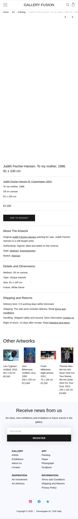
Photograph (48, 463)
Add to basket (19, 218)
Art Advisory (18, 483)
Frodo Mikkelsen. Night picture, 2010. (47, 373)
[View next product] (72, 17)
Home (6, 12)
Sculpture (47, 467)
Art (13, 12)
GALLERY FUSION (39, 5)
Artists (15, 455)
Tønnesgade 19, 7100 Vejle (49, 511)
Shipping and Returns (53, 483)
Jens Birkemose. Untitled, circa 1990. (29, 373)
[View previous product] (65, 17)
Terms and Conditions (53, 479)
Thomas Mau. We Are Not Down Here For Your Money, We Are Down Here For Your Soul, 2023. (67, 378)
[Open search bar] (67, 4)
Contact (16, 467)
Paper (45, 459)
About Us (17, 463)
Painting (21, 12)
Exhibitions (18, 459)
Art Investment (19, 479)
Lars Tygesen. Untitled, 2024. (10, 369)
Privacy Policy (49, 487)
